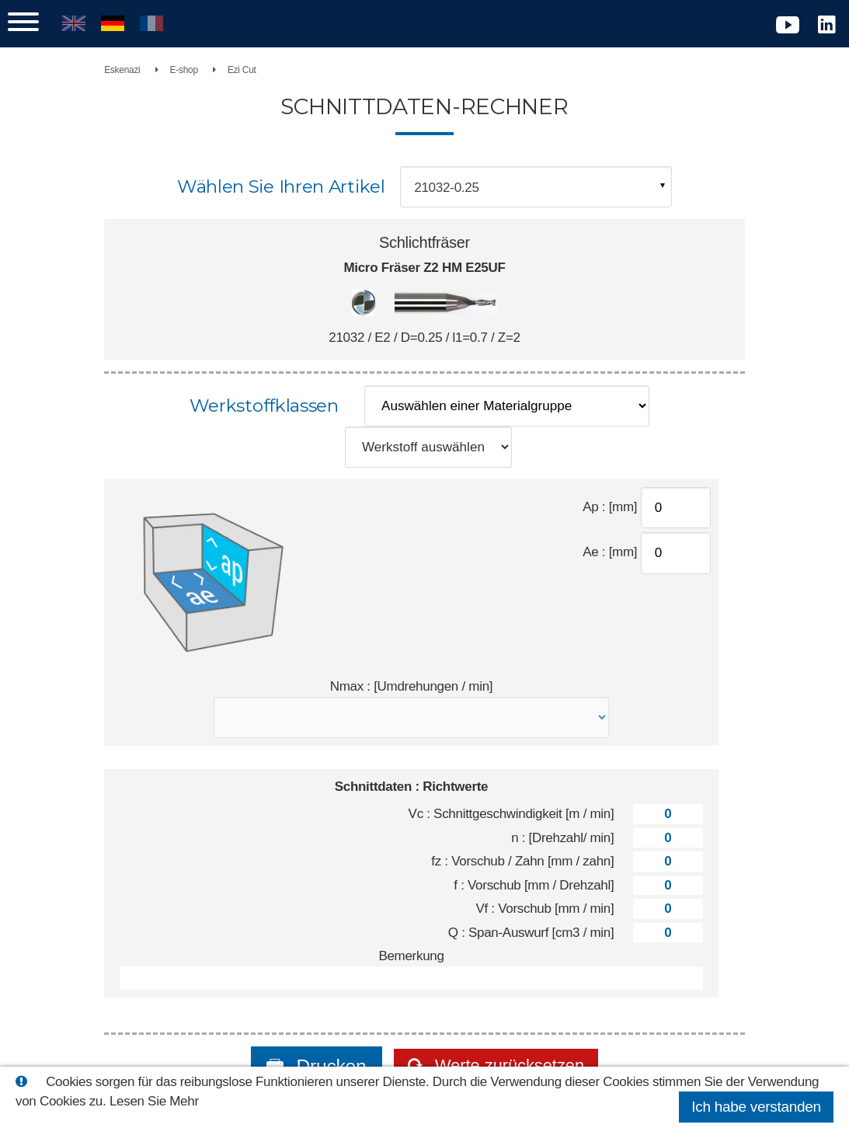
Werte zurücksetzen (508, 1042)
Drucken (315, 1042)
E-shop (221, 69)
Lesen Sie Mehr (154, 1101)
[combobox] (536, 186)
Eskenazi (160, 69)
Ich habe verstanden (755, 1106)
